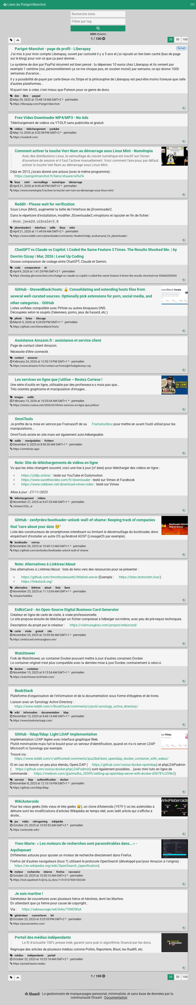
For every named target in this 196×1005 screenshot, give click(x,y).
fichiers (49, 440)
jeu (16, 821)
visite (28, 631)
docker (19, 668)
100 (185, 39)
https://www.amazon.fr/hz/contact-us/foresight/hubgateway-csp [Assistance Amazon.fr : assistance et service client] (50, 365)
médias (19, 955)
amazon (32, 357)
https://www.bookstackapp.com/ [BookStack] (31, 720)
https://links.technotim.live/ (139, 577)
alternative (21, 587)
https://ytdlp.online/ (36, 475)
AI (45, 267)
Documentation (115, 998)
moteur (19, 871)
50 (177, 39)
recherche (33, 871)
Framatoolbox (102, 424)
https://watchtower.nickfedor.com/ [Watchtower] (32, 676)
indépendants (35, 955)
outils (30, 397)
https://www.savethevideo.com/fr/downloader (55, 480)
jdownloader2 (23, 227)
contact (19, 357)
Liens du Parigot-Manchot (24, 5)
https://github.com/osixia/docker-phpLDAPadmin (53, 769)
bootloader (21, 542)
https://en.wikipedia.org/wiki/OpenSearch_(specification (56, 866)
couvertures (39, 915)
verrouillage (41, 182)
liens (67, 587)
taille (52, 227)
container (32, 668)
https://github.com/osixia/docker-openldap (124, 765)
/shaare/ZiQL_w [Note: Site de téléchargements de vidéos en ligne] (21, 506)
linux (17, 182)
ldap (65, 712)
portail (51, 955)
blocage (41, 318)
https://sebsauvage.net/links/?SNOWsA (51, 909)
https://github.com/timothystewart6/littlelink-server (59, 577)
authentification (46, 779)
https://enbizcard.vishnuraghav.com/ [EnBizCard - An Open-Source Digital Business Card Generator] (33, 639)
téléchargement (36, 129)
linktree (35, 587)
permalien (44, 99)
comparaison (32, 267)
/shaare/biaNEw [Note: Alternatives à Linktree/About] (21, 595)
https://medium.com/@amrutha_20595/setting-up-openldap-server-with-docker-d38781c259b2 (104, 774)
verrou (35, 542)
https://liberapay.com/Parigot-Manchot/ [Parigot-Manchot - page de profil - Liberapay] (35, 103)
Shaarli (34, 994)
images (19, 397)
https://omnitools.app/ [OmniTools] (25, 449)
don (17, 95)
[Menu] (192, 6)
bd (52, 915)
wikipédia (57, 821)
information (30, 712)
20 (170, 39)
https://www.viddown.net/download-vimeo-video (57, 484)
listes (29, 318)
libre (25, 95)
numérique (58, 182)
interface (40, 227)
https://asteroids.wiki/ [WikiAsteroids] (24, 829)
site (49, 631)
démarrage (75, 182)
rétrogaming (40, 821)
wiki (17, 712)
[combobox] (98, 21)
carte (18, 631)
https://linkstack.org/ (37, 582)
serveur (19, 779)
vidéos (19, 129)
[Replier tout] (18, 40)
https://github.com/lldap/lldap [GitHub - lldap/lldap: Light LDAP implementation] (29, 787)
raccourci (74, 871)
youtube (54, 129)
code (17, 267)
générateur (21, 915)
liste (57, 587)
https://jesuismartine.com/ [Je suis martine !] (27, 923)
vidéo (25, 821)
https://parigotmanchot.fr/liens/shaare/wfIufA (49, 176)
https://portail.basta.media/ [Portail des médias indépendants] (28, 963)
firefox (60, 871)
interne (48, 871)
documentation (50, 712)
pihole (18, 318)
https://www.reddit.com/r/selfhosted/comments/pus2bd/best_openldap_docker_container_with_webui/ (92, 759)
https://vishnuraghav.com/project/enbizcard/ (103, 625)
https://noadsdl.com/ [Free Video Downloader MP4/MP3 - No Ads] (24, 137)
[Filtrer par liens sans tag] (11, 40)
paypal (36, 95)
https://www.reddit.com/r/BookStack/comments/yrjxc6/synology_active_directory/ (76, 706)
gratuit (39, 631)
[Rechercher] (98, 28)
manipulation (32, 440)
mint (27, 182)
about (47, 587)
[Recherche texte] (98, 14)
